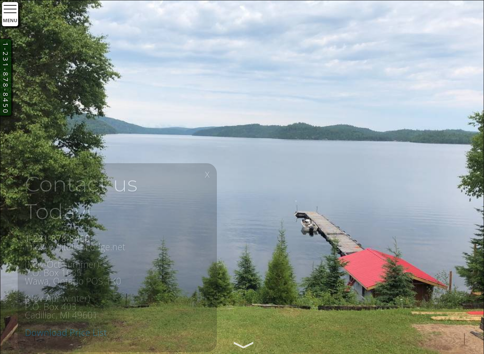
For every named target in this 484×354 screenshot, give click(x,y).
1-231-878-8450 (5, 78)
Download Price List (66, 336)
